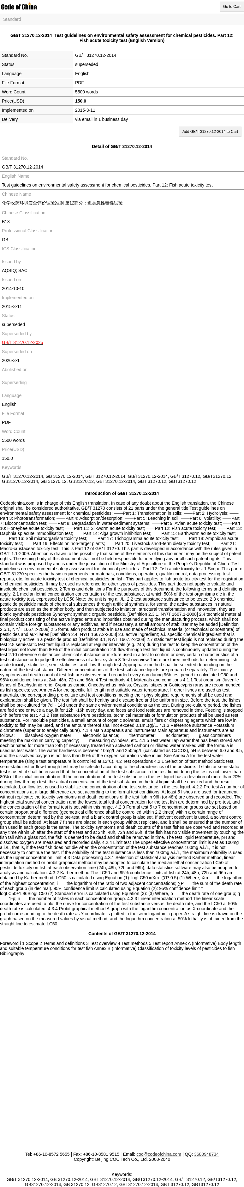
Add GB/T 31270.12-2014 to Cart (210, 131)
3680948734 (206, 1154)
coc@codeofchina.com (158, 1154)
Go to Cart (232, 6)
